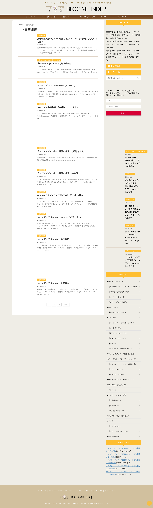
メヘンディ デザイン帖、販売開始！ (54, 283)
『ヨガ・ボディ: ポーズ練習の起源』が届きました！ (61, 151)
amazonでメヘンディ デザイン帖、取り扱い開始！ (61, 195)
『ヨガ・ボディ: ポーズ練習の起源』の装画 (57, 173)
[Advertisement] (58, 134)
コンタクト (104, 17)
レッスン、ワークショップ (86, 17)
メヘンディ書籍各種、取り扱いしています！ (58, 107)
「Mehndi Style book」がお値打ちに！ (55, 63)
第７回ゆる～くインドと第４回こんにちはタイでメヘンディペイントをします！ (132, 212)
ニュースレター (122, 17)
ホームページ (30, 17)
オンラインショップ (49, 17)
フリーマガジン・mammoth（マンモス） (56, 85)
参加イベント (67, 17)
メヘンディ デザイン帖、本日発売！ (54, 239)
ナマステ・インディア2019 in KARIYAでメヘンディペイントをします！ (132, 238)
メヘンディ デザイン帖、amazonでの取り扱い (59, 217)
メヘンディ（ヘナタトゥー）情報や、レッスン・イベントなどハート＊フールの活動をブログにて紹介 (76, 503)
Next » (66, 305)
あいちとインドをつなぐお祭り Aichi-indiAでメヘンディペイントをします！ (132, 186)
